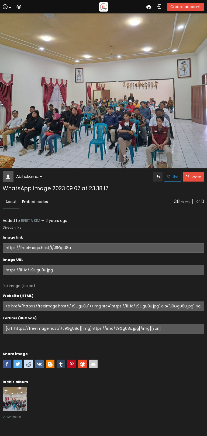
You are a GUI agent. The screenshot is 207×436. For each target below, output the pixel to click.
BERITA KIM (30, 220)
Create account (185, 6)
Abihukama (29, 176)
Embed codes (35, 201)
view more (12, 416)
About (11, 201)
